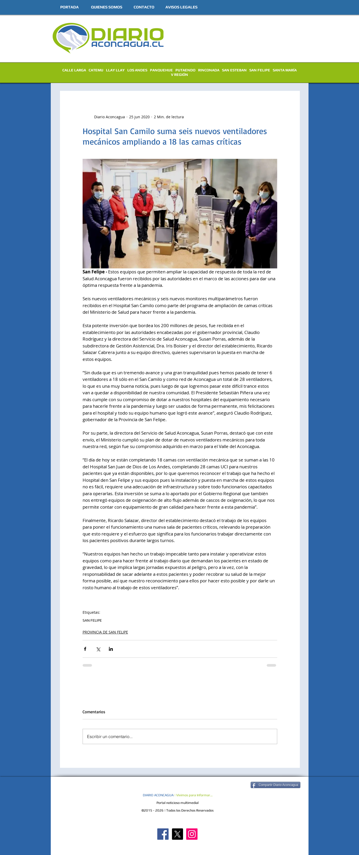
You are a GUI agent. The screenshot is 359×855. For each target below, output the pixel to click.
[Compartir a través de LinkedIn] (110, 648)
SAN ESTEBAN (234, 70)
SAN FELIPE (259, 70)
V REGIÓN (179, 74)
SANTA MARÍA (285, 70)
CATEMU (96, 70)
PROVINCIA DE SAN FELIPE (105, 632)
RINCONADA (208, 70)
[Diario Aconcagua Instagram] (192, 834)
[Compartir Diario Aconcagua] (275, 785)
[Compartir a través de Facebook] (85, 648)
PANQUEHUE (161, 70)
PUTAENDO (185, 70)
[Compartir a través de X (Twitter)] (97, 648)
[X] (177, 834)
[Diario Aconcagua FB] (163, 834)
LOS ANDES (137, 70)
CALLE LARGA (74, 70)
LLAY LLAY (115, 70)
